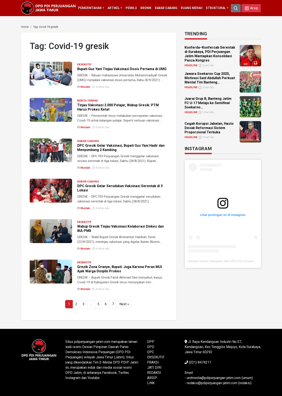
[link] (25, 26)
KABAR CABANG (88, 141)
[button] (251, 8)
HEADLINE (191, 65)
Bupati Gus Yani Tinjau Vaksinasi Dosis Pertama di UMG (121, 69)
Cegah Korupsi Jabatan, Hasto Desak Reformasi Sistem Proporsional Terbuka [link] (209, 127)
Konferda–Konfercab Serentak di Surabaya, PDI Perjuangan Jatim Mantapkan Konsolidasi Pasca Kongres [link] (210, 53)
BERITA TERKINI (87, 100)
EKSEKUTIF (84, 64)
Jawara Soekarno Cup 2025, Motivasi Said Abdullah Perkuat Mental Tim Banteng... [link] (210, 77)
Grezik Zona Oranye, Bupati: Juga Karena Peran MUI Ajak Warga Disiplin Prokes (119, 269)
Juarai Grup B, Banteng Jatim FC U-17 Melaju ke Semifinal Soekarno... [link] (208, 102)
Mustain (85, 86)
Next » (124, 304)
